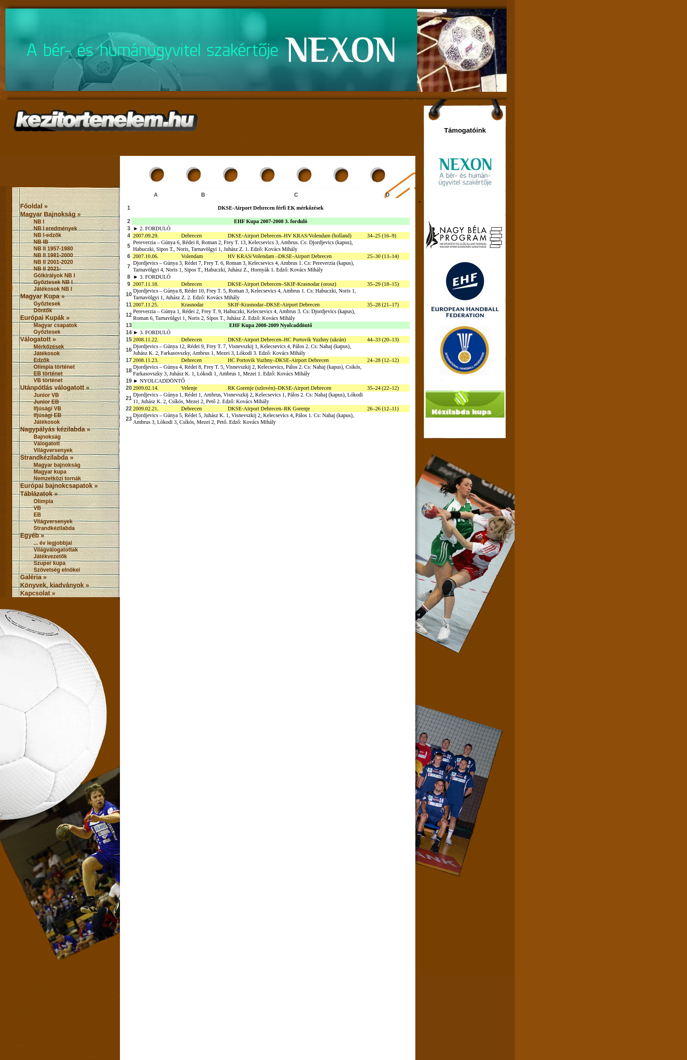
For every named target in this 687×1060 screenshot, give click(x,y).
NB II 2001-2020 (53, 262)
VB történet (48, 380)
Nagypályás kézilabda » (55, 429)
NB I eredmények (55, 228)
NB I (39, 222)
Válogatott (47, 443)
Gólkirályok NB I (54, 275)
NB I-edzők (47, 235)
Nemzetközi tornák (57, 478)
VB (37, 508)
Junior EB (46, 402)
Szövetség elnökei (57, 570)
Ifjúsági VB (47, 408)
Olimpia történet (54, 367)
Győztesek (47, 304)
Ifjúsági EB (47, 415)
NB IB (41, 242)
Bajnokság (47, 437)
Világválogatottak (56, 550)
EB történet (48, 374)
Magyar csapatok (55, 325)
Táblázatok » (39, 493)
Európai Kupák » (44, 317)
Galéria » (33, 577)
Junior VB (46, 395)
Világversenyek (53, 450)
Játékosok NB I (53, 289)
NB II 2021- (47, 269)
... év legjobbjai (53, 543)
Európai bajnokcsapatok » (59, 485)
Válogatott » (38, 339)
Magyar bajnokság (57, 465)
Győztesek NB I (53, 282)
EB (37, 515)
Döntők (43, 310)
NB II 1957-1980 (53, 249)
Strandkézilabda (54, 528)
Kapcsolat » (37, 593)
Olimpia (43, 501)
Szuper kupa (49, 563)
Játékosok (47, 353)
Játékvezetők (50, 556)
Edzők (41, 360)
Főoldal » (33, 206)
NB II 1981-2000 (53, 255)
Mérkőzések (49, 347)
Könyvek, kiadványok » (54, 585)
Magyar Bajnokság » (50, 214)
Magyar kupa (50, 472)
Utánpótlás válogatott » (55, 387)
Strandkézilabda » (46, 457)
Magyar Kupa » (42, 296)
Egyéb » (32, 535)
